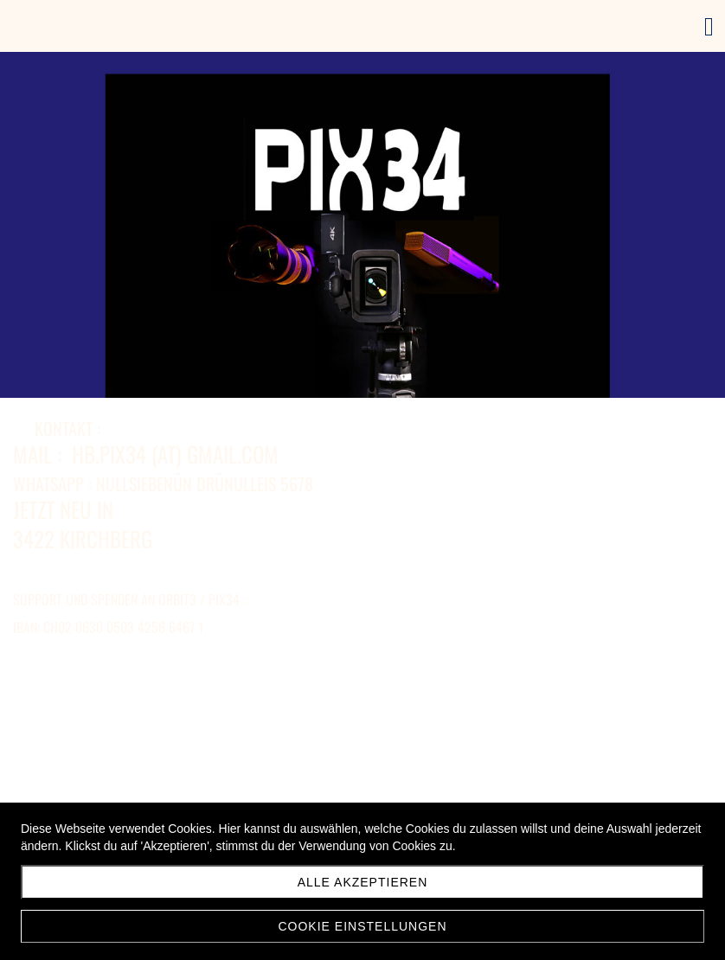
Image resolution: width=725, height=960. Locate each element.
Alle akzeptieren (363, 882)
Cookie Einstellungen (362, 926)
